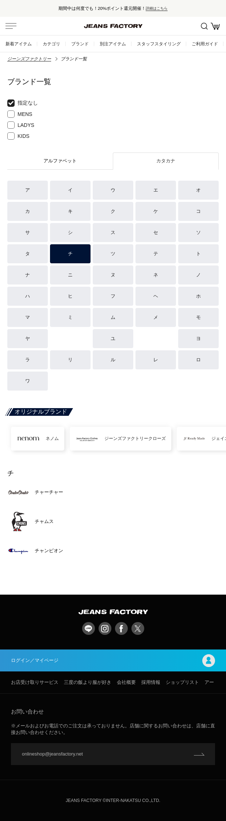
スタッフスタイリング (159, 43)
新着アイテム (18, 43)
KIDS (18, 136)
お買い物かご (215, 26)
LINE (88, 628)
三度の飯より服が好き (87, 682)
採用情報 (150, 682)
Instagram (105, 628)
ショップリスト (182, 682)
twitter (137, 628)
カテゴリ (51, 43)
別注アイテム (113, 43)
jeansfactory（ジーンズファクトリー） (113, 26)
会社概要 (126, 682)
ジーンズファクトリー (29, 58)
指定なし (22, 103)
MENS (19, 114)
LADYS (20, 125)
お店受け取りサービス (34, 682)
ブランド (80, 43)
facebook (121, 628)
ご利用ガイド (205, 43)
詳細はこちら (157, 8)
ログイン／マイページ (113, 660)
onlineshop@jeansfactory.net (52, 754)
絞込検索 (204, 26)
